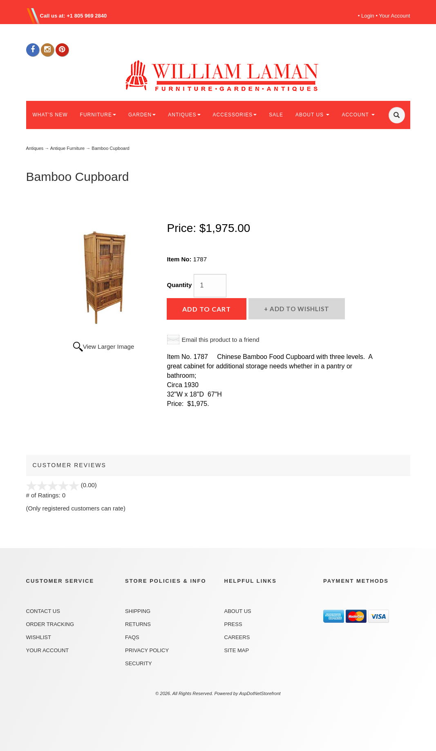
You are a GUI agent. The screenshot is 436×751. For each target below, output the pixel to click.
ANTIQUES (184, 115)
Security (138, 663)
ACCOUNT (358, 115)
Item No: (180, 259)
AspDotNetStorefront (260, 693)
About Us (237, 611)
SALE (276, 115)
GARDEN (142, 115)
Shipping (137, 611)
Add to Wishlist (298, 308)
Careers (237, 637)
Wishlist (38, 637)
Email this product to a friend (220, 339)
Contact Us (43, 611)
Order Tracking (50, 624)
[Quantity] (210, 285)
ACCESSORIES (235, 115)
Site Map (236, 650)
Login (367, 16)
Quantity (179, 284)
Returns (138, 624)
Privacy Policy (147, 650)
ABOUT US (312, 115)
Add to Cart (206, 309)
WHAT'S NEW (50, 115)
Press (233, 624)
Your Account (394, 16)
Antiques (35, 148)
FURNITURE (98, 115)
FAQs (132, 637)
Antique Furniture (67, 148)
